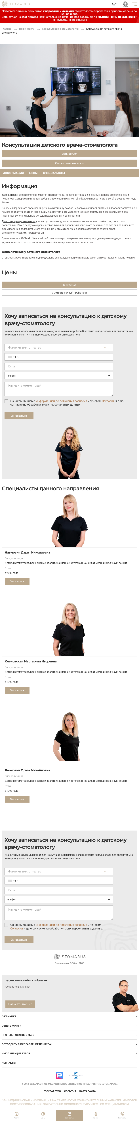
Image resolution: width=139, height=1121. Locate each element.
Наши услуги (26, 28)
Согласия (108, 401)
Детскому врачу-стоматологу (19, 221)
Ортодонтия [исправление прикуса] (27, 1044)
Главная (7, 28)
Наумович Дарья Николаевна (27, 552)
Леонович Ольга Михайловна (27, 770)
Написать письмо (20, 1004)
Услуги (17, 1118)
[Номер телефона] (59, 357)
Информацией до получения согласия (61, 401)
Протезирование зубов (18, 1034)
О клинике (9, 1016)
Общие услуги (12, 1025)
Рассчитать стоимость (69, 163)
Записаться (69, 153)
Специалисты (54, 173)
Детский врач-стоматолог (17, 194)
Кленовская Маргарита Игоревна (31, 661)
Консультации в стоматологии (60, 28)
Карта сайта (87, 1091)
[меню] (134, 4)
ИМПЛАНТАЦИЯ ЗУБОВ (16, 1053)
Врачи (95, 1118)
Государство (52, 1091)
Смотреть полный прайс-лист (69, 292)
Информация (13, 173)
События (70, 1091)
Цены (33, 173)
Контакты (9, 1062)
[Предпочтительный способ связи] (59, 375)
